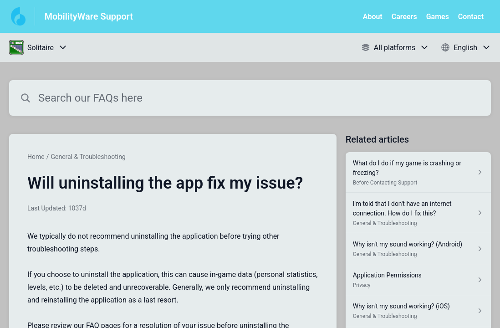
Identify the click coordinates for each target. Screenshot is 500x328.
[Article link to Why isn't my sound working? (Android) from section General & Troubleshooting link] (418, 248)
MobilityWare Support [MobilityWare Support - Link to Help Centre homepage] (88, 16)
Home (36, 156)
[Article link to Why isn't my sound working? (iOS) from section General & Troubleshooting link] (418, 310)
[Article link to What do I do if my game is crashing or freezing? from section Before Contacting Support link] (418, 172)
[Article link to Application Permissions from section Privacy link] (418, 279)
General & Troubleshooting (88, 156)
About (373, 16)
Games (437, 16)
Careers (404, 16)
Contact (471, 16)
